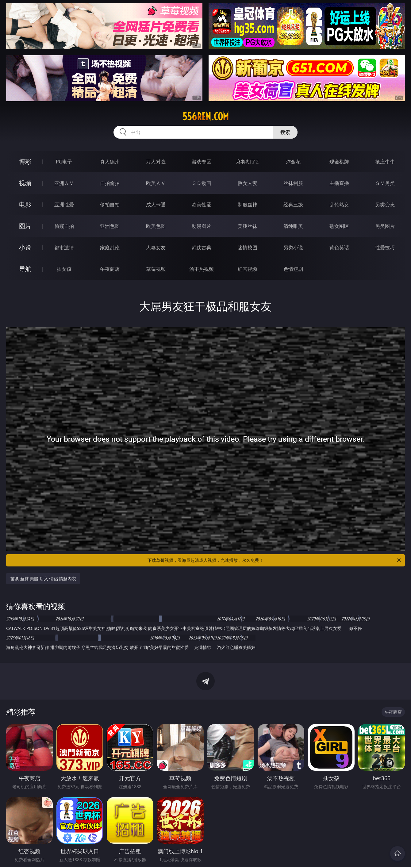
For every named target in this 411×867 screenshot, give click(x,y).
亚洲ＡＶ (64, 183)
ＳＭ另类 (385, 183)
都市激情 (64, 247)
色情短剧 (293, 269)
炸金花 (293, 161)
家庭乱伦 (110, 247)
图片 (25, 226)
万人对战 (156, 161)
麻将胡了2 (247, 161)
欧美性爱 (201, 204)
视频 (25, 183)
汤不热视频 (201, 269)
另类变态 (385, 204)
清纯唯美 (293, 226)
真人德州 (110, 161)
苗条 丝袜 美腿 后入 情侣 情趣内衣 (43, 578)
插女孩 (64, 269)
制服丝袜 (247, 204)
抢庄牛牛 (385, 161)
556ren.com (205, 116)
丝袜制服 (293, 183)
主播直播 (339, 183)
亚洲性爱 (64, 204)
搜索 (285, 132)
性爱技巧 (385, 247)
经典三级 (293, 204)
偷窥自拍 (64, 226)
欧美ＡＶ (156, 183)
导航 (25, 269)
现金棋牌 (339, 161)
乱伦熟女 (339, 204)
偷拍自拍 (110, 204)
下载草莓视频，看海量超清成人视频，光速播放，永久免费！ (275, 560)
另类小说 (293, 247)
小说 (25, 247)
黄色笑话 (339, 247)
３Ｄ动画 (201, 183)
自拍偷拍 (110, 183)
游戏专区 (201, 161)
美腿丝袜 (247, 226)
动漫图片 (201, 226)
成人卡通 (156, 204)
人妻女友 (156, 247)
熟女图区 (339, 226)
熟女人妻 (247, 183)
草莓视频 (156, 269)
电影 (25, 204)
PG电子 (64, 161)
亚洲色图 (110, 226)
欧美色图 (156, 226)
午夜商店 (110, 269)
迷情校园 (247, 247)
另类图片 (385, 226)
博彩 (25, 161)
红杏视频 (247, 269)
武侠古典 (201, 247)
